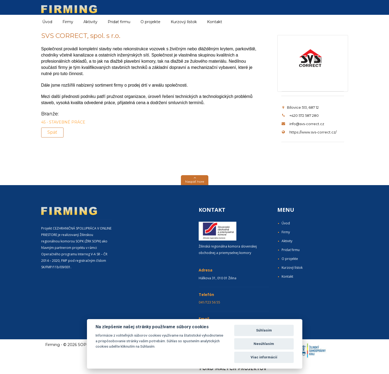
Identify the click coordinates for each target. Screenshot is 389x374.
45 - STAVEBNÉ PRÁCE (63, 122)
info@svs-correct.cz (306, 124)
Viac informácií (264, 357)
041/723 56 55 (209, 302)
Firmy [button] (67, 21)
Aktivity (287, 241)
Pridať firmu (119, 21)
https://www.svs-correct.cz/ (313, 132)
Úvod (47, 21)
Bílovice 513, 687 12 (300, 107)
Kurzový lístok (184, 21)
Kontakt (214, 21)
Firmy (286, 232)
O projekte (150, 21)
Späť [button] (52, 132)
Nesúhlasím (264, 344)
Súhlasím (264, 330)
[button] (194, 180)
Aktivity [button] (90, 21)
